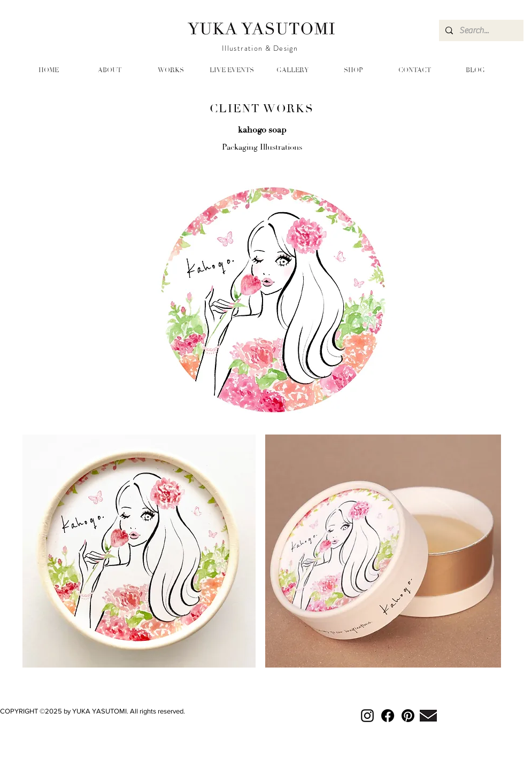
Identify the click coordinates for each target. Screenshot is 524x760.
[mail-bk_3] (428, 715)
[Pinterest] (408, 715)
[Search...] (480, 30)
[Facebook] (387, 715)
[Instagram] (367, 715)
